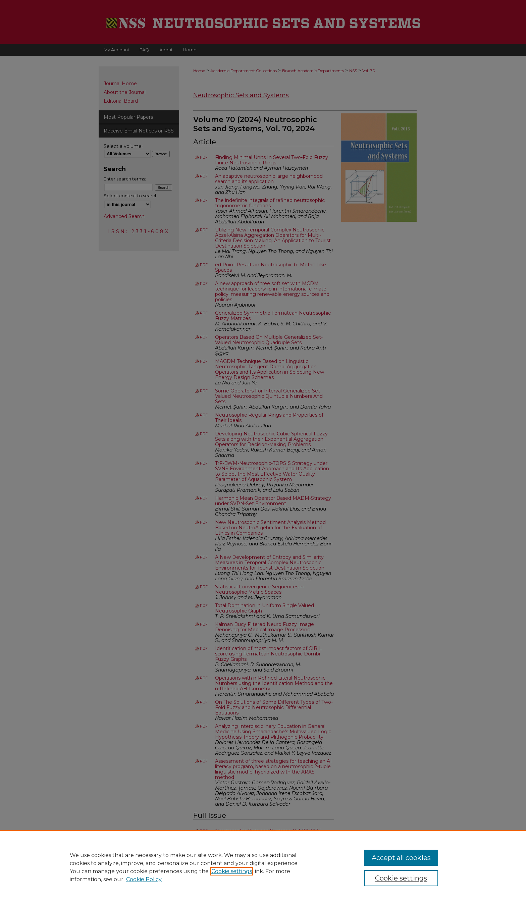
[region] (263, 867)
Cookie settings (231, 871)
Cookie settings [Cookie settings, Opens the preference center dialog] (401, 878)
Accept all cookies (401, 858)
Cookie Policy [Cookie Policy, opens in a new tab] (144, 879)
